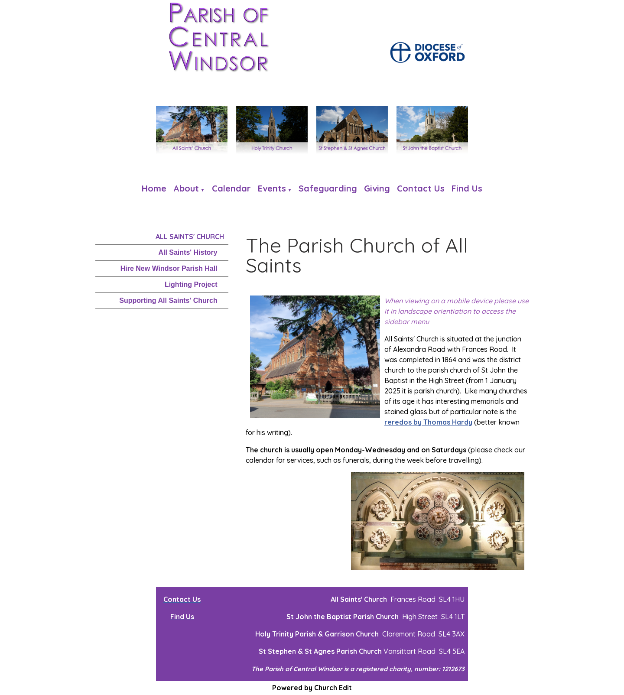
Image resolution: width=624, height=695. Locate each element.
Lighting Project (191, 284)
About (186, 188)
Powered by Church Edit (312, 687)
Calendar (231, 188)
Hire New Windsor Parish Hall (169, 268)
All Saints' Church (190, 236)
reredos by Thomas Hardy (428, 422)
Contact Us (421, 188)
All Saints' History (187, 252)
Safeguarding (328, 188)
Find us (467, 188)
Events (272, 188)
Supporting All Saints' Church (168, 300)
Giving (377, 188)
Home (154, 188)
